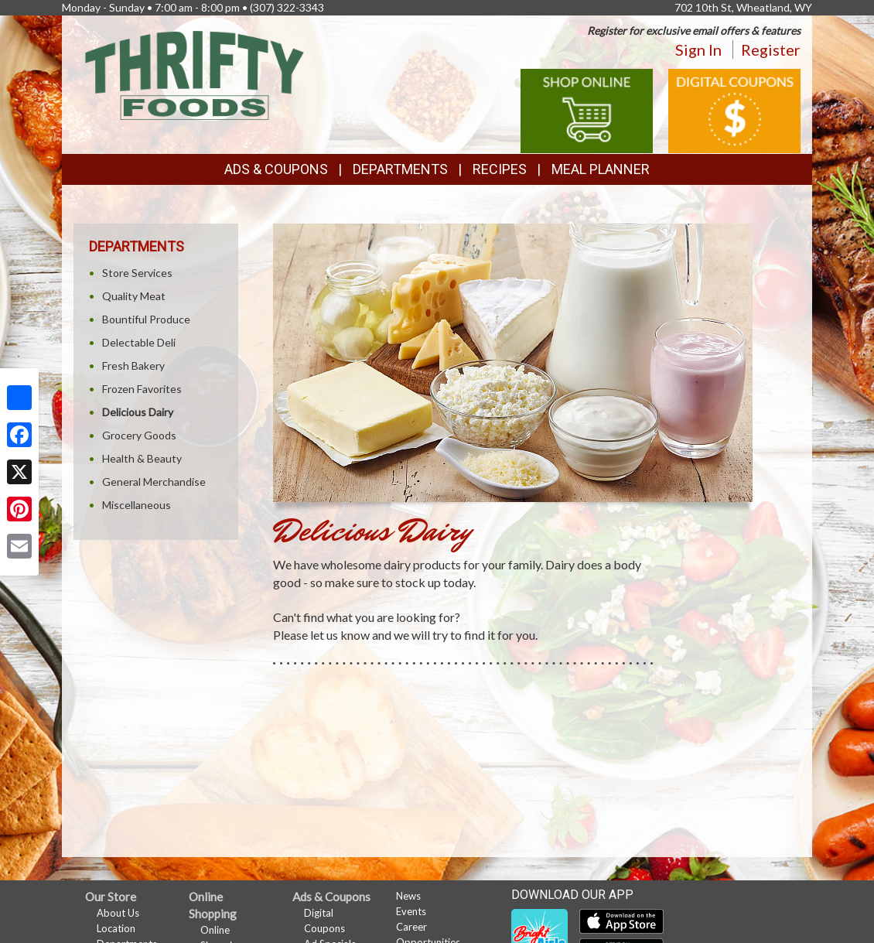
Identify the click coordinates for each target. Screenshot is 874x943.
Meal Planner (600, 169)
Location (116, 928)
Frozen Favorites (142, 388)
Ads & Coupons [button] (276, 169)
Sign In (698, 49)
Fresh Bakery (133, 365)
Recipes (500, 169)
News (408, 896)
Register (771, 49)
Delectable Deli (139, 342)
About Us (118, 913)
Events (411, 911)
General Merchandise (154, 481)
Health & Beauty (142, 458)
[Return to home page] (194, 73)
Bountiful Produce (146, 319)
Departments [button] (400, 169)
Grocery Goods (139, 435)
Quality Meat (134, 295)
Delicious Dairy (137, 412)
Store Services (137, 272)
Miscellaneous (136, 504)
